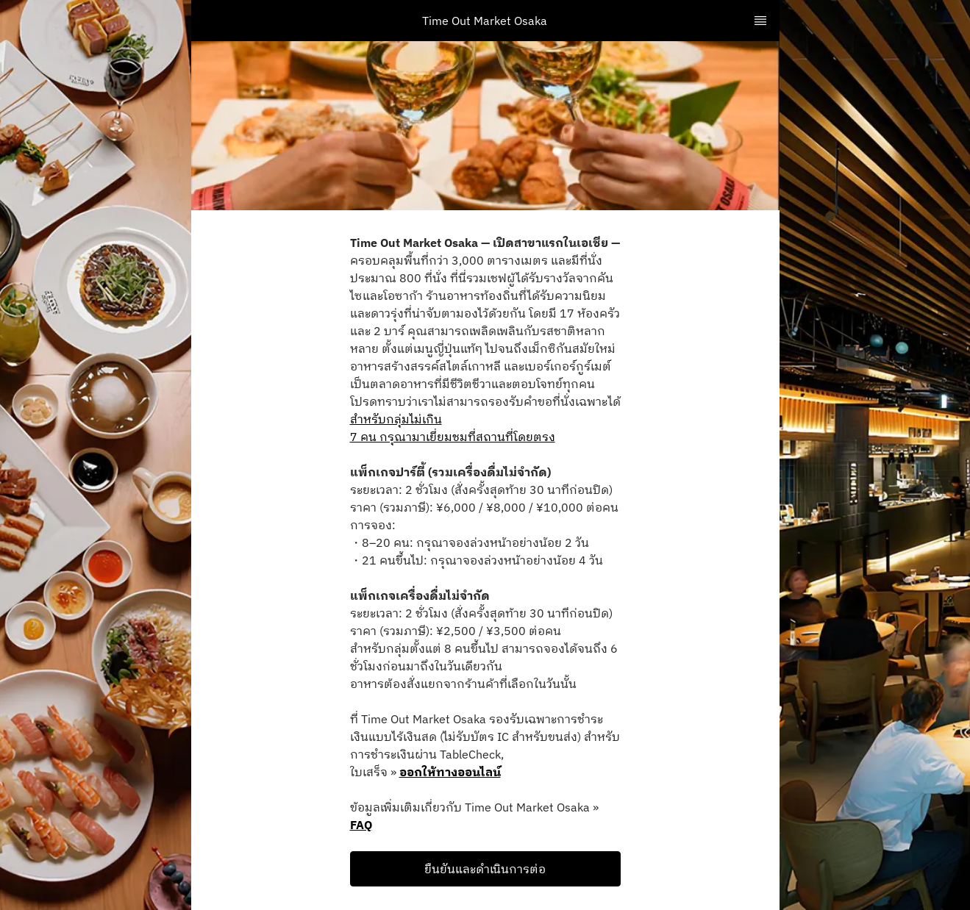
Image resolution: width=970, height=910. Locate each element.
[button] (485, 868)
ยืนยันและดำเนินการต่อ (485, 868)
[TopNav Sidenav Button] (760, 20)
